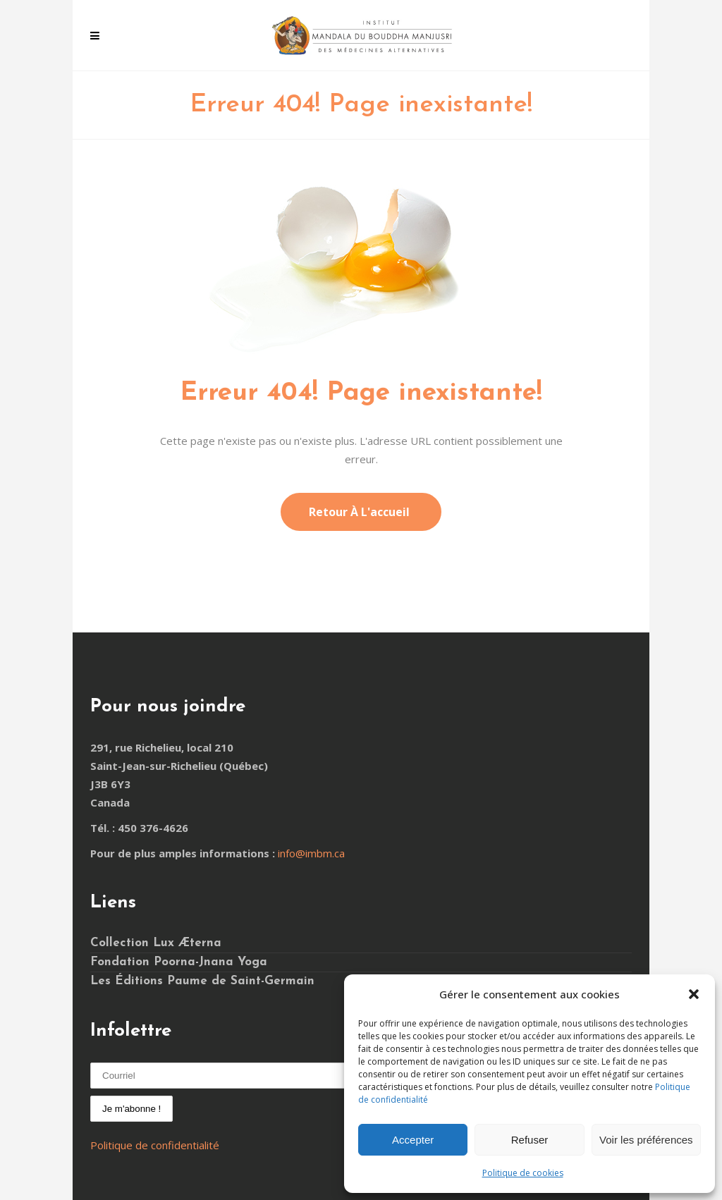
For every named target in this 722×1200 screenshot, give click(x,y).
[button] (694, 994)
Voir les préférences (646, 1140)
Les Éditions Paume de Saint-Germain (202, 981)
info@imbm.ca (311, 853)
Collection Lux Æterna (155, 943)
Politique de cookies (522, 1173)
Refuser (530, 1140)
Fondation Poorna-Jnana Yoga (178, 962)
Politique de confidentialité (154, 1145)
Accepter (413, 1140)
